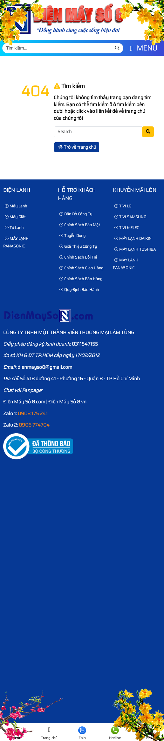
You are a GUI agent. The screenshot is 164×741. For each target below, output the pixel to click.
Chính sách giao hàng (81, 268)
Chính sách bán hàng (80, 279)
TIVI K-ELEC (126, 228)
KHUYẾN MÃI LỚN (134, 190)
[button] (131, 48)
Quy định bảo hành (79, 289)
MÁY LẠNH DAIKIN (133, 238)
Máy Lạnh (16, 206)
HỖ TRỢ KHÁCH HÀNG (77, 194)
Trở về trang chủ (77, 147)
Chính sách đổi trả (78, 257)
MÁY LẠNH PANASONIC (16, 242)
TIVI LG (122, 206)
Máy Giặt (15, 217)
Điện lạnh (16, 190)
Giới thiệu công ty (78, 246)
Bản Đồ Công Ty (75, 214)
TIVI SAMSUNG (130, 217)
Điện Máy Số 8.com (24, 402)
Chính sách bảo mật (79, 225)
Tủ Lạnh (14, 228)
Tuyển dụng (72, 235)
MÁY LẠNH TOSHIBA (135, 249)
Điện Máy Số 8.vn (67, 402)
